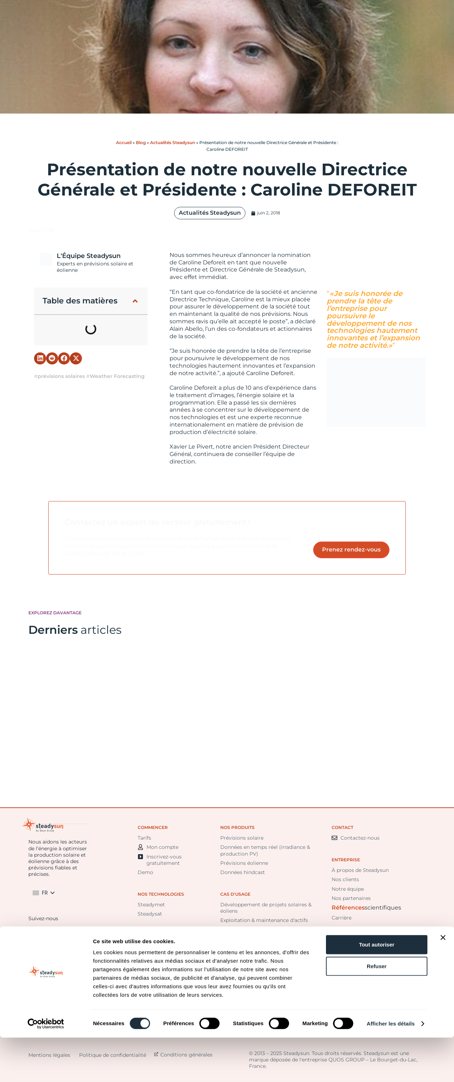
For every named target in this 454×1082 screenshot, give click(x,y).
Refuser (377, 1010)
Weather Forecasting (117, 376)
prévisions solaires (61, 376)
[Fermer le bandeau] (443, 981)
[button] (135, 301)
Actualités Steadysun (172, 142)
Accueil (124, 142)
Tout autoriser (376, 989)
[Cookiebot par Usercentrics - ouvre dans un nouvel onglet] (46, 1068)
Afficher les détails (391, 1068)
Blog (141, 142)
